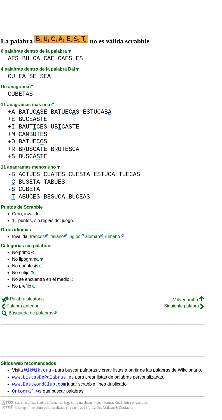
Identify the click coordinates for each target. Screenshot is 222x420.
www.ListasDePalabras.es (43, 378)
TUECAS (129, 174)
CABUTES (32, 134)
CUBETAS (20, 94)
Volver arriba (188, 299)
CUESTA (79, 174)
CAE (49, 58)
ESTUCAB (97, 112)
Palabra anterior (20, 306)
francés (37, 236)
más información (106, 406)
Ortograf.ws (27, 394)
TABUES (54, 182)
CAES (65, 58)
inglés (74, 236)
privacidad (139, 406)
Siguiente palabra (184, 306)
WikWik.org (37, 371)
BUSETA (29, 182)
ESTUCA (104, 174)
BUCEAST (32, 119)
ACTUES (29, 174)
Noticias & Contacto (117, 411)
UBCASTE (65, 127)
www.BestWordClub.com (39, 386)
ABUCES (29, 197)
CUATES (54, 174)
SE (33, 76)
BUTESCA (65, 149)
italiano (57, 236)
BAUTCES (32, 127)
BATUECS (65, 112)
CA (36, 58)
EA (22, 76)
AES (13, 58)
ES (79, 58)
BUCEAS (79, 197)
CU (11, 76)
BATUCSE (32, 112)
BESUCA (54, 197)
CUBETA (29, 189)
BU (25, 58)
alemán (92, 236)
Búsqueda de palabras (27, 313)
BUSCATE (32, 149)
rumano (112, 236)
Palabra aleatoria (23, 299)
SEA (45, 76)
